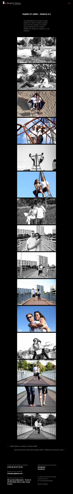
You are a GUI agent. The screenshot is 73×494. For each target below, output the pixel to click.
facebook (41, 469)
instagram (41, 467)
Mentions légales (43, 484)
